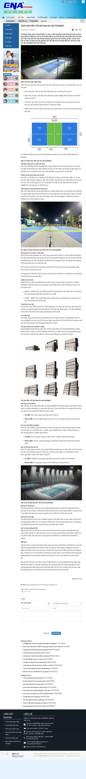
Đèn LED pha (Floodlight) (28, 403)
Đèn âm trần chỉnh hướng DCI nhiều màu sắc (35, 687)
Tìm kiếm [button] (34, 21)
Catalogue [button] (71, 17)
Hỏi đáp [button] (53, 17)
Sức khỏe (8, 42)
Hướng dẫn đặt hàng (11, 725)
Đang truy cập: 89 (18, 756)
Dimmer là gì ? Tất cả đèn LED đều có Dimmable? (36, 656)
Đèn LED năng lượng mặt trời (29, 447)
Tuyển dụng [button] (42, 17)
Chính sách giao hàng (12, 722)
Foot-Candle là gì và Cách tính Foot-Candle (34, 706)
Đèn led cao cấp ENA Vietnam (58, 754)
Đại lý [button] (62, 17)
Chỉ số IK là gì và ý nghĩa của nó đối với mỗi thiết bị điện (38, 693)
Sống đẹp (8, 38)
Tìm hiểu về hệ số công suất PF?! (32, 653)
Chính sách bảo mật (11, 738)
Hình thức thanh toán (12, 729)
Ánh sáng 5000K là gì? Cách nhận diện (33, 684)
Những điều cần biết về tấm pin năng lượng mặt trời (36, 649)
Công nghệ (8, 34)
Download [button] (10, 21)
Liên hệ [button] (44, 21)
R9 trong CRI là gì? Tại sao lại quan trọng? (34, 681)
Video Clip (8, 46)
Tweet (23, 599)
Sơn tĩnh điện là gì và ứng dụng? (31, 696)
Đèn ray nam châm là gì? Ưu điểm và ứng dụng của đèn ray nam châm (42, 646)
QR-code (16, 754)
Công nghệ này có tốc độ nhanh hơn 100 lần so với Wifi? (38, 665)
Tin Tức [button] (21, 17)
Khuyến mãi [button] (23, 21)
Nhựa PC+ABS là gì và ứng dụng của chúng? (35, 703)
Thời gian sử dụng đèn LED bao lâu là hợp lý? (35, 662)
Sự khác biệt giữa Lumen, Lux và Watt (33, 659)
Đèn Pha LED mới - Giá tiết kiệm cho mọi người (35, 671)
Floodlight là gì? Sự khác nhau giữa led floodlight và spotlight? (39, 643)
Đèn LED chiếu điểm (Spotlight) (30, 425)
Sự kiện (7, 25)
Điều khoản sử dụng (73, 756)
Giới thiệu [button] (10, 17)
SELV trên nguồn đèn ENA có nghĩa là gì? (34, 700)
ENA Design (60, 756)
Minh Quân (79, 578)
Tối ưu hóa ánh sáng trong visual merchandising (36, 668)
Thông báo (8, 29)
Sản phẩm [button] (31, 17)
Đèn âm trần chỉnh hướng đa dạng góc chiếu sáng (36, 690)
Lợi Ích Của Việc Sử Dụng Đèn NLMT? (33, 678)
